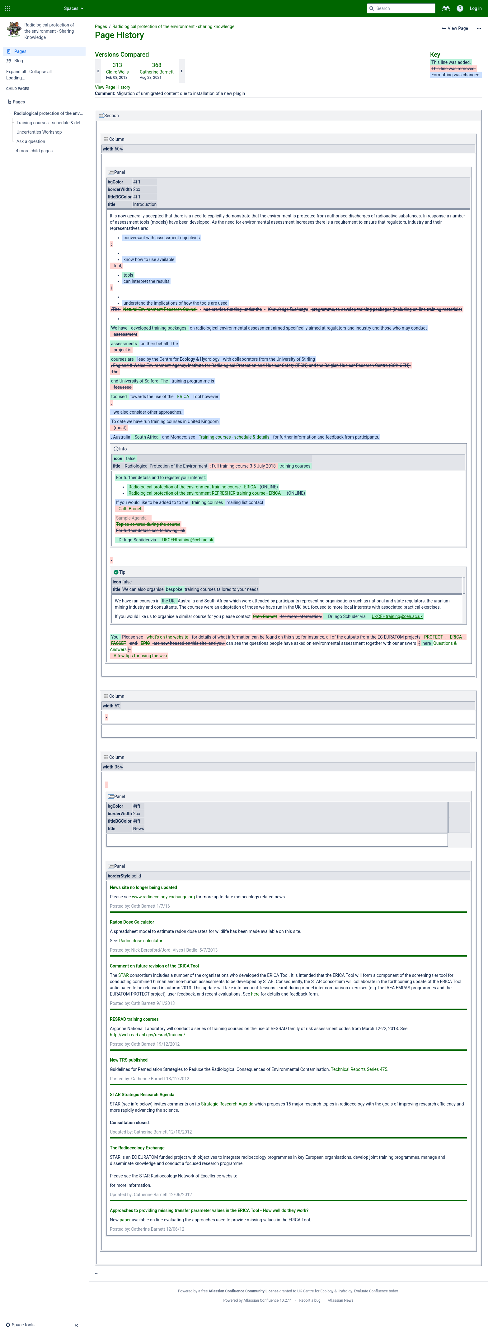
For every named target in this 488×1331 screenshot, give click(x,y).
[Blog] (44, 60)
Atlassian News (341, 1300)
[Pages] (44, 51)
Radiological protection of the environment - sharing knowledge (173, 26)
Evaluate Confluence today (376, 1291)
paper (125, 1219)
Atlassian (288, 1314)
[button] (7, 8)
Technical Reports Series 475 (359, 1069)
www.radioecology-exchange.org (163, 896)
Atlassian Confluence (261, 1300)
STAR (123, 975)
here (255, 993)
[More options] (479, 28)
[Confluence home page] (35, 8)
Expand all (16, 71)
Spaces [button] (71, 8)
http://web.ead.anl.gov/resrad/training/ (147, 1034)
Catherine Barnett (157, 71)
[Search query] (401, 8)
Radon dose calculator (140, 940)
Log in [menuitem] (476, 8)
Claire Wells (117, 71)
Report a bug (310, 1300)
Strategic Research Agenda (228, 1103)
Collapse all (40, 71)
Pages (101, 26)
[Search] (371, 8)
